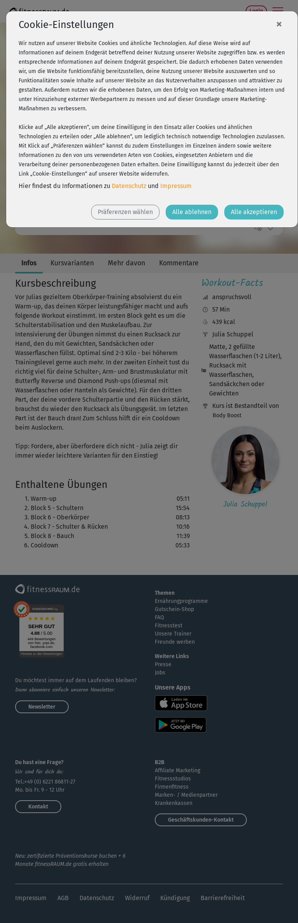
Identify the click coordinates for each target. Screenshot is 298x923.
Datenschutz (129, 186)
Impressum (176, 186)
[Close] (279, 23)
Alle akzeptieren (254, 212)
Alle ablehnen (191, 212)
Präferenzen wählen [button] (125, 212)
